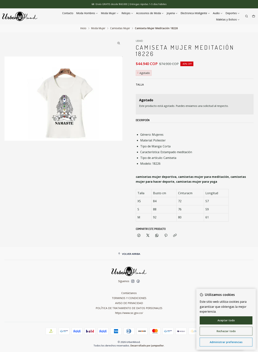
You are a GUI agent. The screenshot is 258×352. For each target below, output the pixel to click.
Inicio (83, 28)
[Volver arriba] (129, 253)
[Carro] (253, 16)
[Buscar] (246, 16)
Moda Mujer (98, 28)
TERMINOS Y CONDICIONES (129, 298)
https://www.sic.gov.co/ (129, 313)
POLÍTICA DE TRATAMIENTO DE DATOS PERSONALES (129, 308)
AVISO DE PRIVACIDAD (129, 303)
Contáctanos (129, 293)
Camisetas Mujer (120, 28)
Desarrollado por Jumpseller (147, 345)
